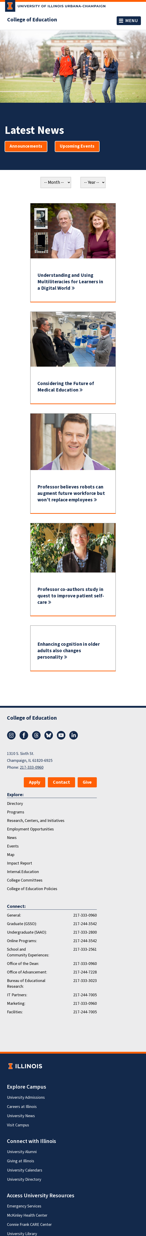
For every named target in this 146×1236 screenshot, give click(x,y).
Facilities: (15, 1012)
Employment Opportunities (30, 829)
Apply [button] (34, 782)
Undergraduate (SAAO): (27, 932)
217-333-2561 (85, 949)
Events (13, 846)
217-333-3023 (85, 981)
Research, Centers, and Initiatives (35, 821)
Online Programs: (22, 941)
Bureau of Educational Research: (26, 983)
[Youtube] (61, 738)
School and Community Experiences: (28, 952)
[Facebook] (24, 738)
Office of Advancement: (27, 972)
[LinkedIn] (73, 738)
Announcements (26, 146)
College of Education (32, 19)
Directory (15, 803)
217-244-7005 (85, 995)
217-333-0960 (31, 767)
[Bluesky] (49, 738)
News (12, 838)
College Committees (25, 880)
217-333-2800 (85, 932)
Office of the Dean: (23, 964)
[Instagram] (11, 738)
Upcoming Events (77, 146)
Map (10, 855)
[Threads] (36, 738)
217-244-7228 (85, 972)
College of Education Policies (32, 889)
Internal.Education (23, 872)
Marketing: (16, 1003)
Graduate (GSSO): (22, 924)
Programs (15, 812)
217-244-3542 (85, 924)
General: (14, 915)
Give (87, 782)
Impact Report (19, 863)
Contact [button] (61, 782)
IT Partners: (17, 995)
